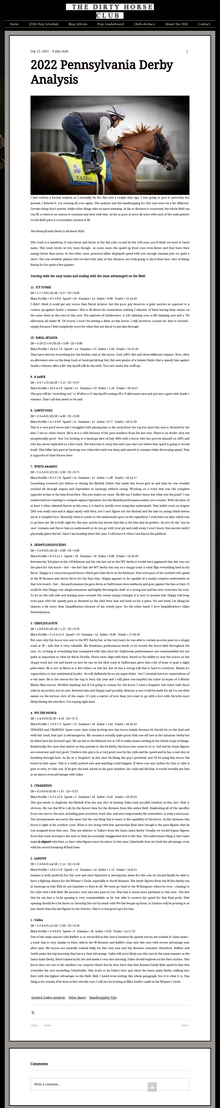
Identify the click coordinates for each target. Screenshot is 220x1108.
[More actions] (186, 51)
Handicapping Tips (103, 997)
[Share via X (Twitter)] (33, 1012)
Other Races (77, 997)
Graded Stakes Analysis (48, 997)
